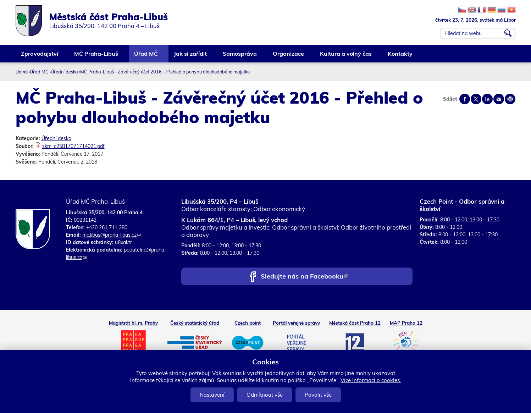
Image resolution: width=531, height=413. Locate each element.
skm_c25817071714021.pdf (73, 146)
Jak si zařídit (190, 56)
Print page (510, 99)
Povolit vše (318, 394)
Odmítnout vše (265, 394)
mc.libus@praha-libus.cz (111, 235)
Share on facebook (464, 99)
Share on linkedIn (487, 99)
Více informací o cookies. (371, 380)
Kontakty (400, 56)
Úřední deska (64, 72)
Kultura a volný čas (346, 56)
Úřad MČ (146, 56)
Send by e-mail (498, 99)
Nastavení (212, 394)
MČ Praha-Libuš (96, 56)
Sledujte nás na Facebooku (304, 277)
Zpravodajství (40, 56)
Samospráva (240, 56)
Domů (22, 72)
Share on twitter (476, 99)
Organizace (288, 56)
